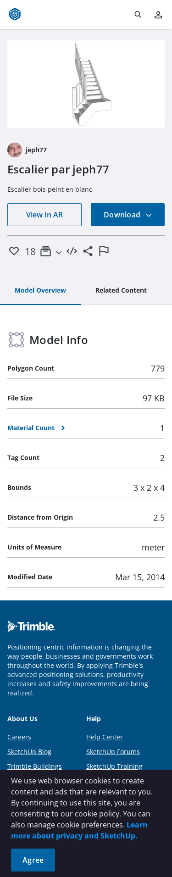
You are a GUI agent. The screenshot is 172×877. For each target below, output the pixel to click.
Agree (33, 860)
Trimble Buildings (34, 766)
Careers (19, 737)
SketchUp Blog (29, 751)
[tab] (40, 291)
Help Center (104, 737)
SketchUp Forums (113, 751)
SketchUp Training (114, 766)
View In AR (44, 215)
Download (128, 215)
